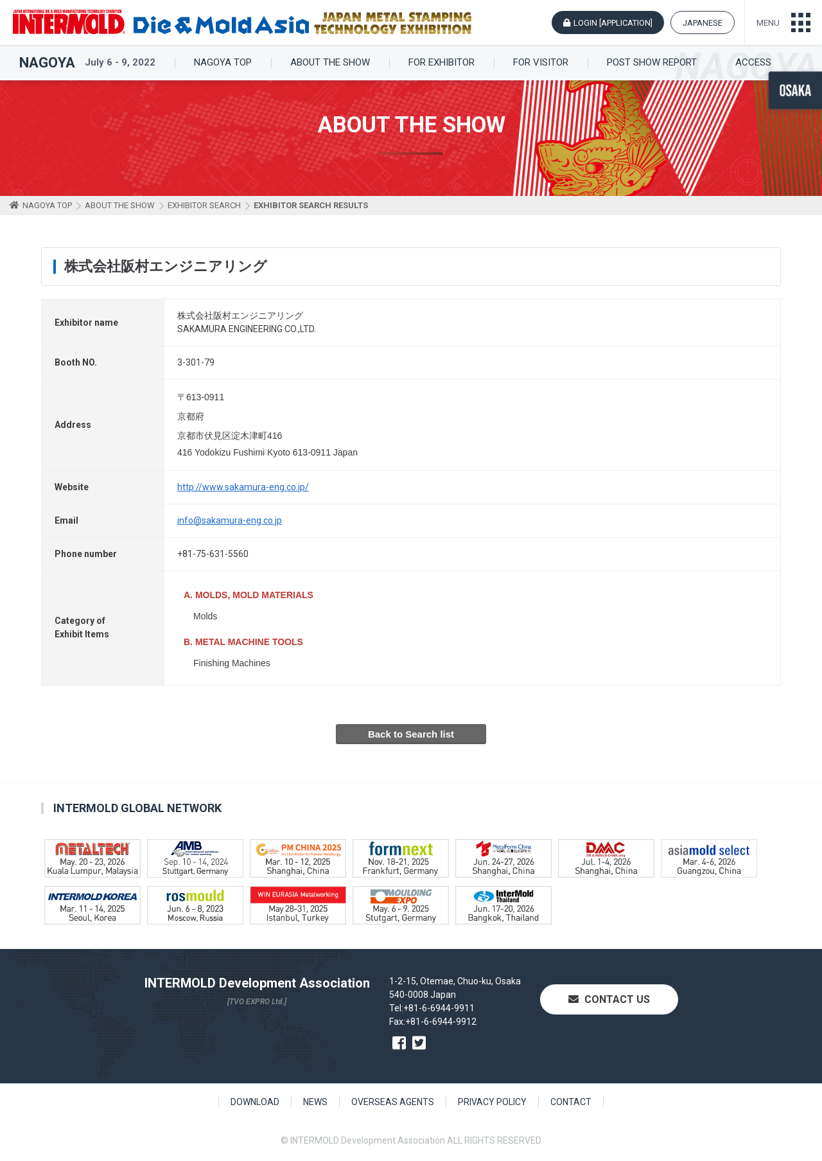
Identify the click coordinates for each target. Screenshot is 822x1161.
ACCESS (753, 62)
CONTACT (570, 1102)
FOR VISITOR (540, 62)
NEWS (315, 1102)
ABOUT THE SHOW (330, 62)
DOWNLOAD (255, 1102)
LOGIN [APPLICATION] (612, 23)
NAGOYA (47, 63)
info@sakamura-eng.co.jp (229, 520)
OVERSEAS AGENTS (392, 1102)
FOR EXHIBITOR (441, 62)
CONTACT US (609, 999)
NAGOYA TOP (223, 62)
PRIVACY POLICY (492, 1102)
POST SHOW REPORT (652, 62)
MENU (768, 23)
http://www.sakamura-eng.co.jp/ (243, 487)
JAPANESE (702, 23)
